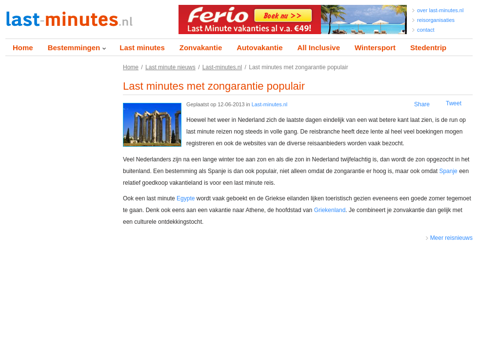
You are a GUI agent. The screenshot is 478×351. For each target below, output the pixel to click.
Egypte (186, 198)
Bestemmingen (74, 47)
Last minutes (142, 47)
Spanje (448, 171)
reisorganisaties (436, 20)
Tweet (453, 103)
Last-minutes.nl (222, 67)
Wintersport (375, 47)
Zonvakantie (200, 47)
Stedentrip (428, 47)
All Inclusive (318, 47)
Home (23, 47)
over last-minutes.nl (440, 10)
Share (422, 104)
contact (425, 30)
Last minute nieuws (170, 67)
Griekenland (330, 210)
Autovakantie (259, 47)
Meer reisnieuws (451, 237)
